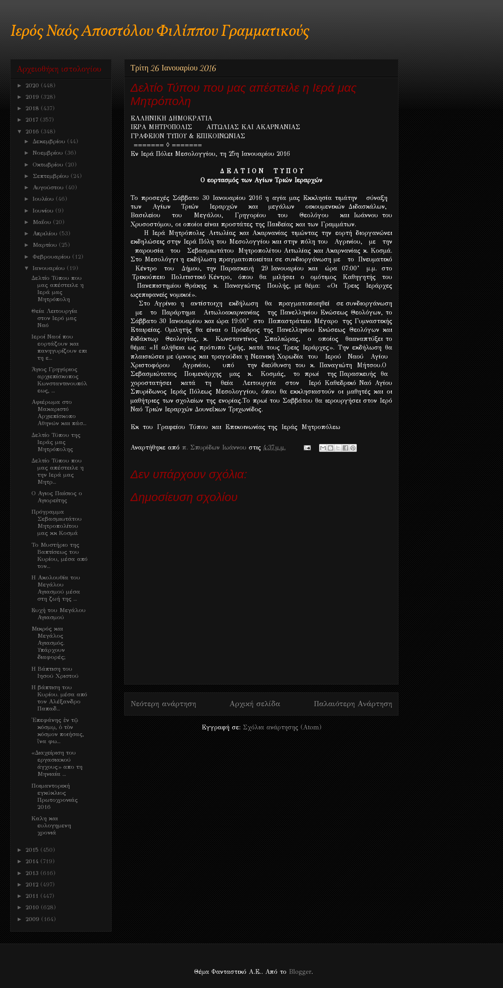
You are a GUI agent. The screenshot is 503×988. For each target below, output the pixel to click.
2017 (33, 119)
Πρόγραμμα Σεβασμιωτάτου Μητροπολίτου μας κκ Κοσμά (56, 522)
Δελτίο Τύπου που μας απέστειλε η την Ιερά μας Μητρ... (57, 471)
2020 (33, 85)
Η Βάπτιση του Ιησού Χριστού (55, 672)
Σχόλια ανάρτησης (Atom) (282, 727)
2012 (33, 884)
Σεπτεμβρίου (52, 175)
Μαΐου (43, 222)
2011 (33, 895)
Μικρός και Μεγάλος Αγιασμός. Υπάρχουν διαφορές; (48, 643)
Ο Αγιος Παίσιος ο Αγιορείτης (56, 497)
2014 (33, 861)
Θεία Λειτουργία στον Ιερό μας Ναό (54, 318)
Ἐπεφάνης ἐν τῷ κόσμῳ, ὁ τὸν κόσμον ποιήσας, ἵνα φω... (57, 730)
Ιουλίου (44, 198)
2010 (33, 907)
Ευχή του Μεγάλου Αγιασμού (58, 614)
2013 (33, 873)
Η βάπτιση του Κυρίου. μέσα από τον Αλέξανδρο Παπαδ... (59, 698)
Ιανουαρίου (50, 268)
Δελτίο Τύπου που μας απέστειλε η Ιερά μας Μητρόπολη (57, 288)
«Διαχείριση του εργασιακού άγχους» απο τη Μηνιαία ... (57, 763)
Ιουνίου (44, 210)
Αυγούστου (49, 187)
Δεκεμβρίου (50, 141)
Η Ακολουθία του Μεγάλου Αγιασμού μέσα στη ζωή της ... (55, 588)
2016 (33, 131)
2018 (33, 108)
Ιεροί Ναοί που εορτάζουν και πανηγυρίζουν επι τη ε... (59, 347)
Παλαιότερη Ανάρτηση (353, 703)
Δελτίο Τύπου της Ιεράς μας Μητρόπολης (56, 442)
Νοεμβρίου (49, 152)
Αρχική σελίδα (254, 703)
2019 (33, 96)
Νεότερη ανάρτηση (163, 703)
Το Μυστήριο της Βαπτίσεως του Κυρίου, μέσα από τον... (59, 555)
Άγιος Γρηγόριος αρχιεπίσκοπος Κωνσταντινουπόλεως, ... (59, 380)
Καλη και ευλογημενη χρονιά (51, 825)
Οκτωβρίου (49, 164)
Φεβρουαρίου (52, 256)
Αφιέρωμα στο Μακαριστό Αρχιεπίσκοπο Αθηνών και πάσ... (58, 412)
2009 (33, 919)
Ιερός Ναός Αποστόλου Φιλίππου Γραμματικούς (159, 31)
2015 (33, 849)
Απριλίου (46, 233)
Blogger (300, 971)
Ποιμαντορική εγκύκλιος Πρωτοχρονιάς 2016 (54, 796)
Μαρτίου (46, 244)
